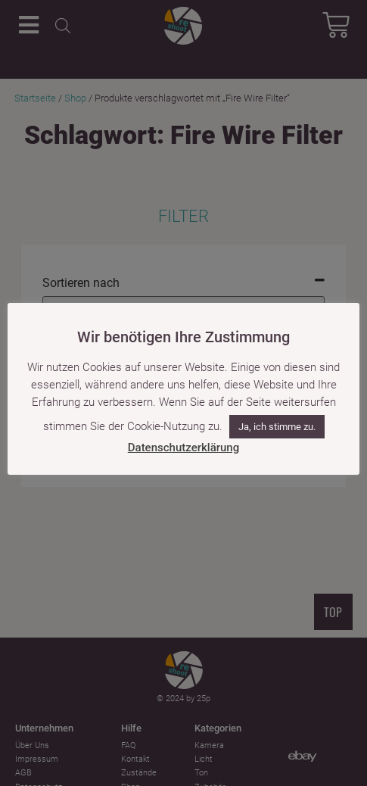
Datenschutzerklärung (183, 447)
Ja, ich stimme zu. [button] (277, 426)
